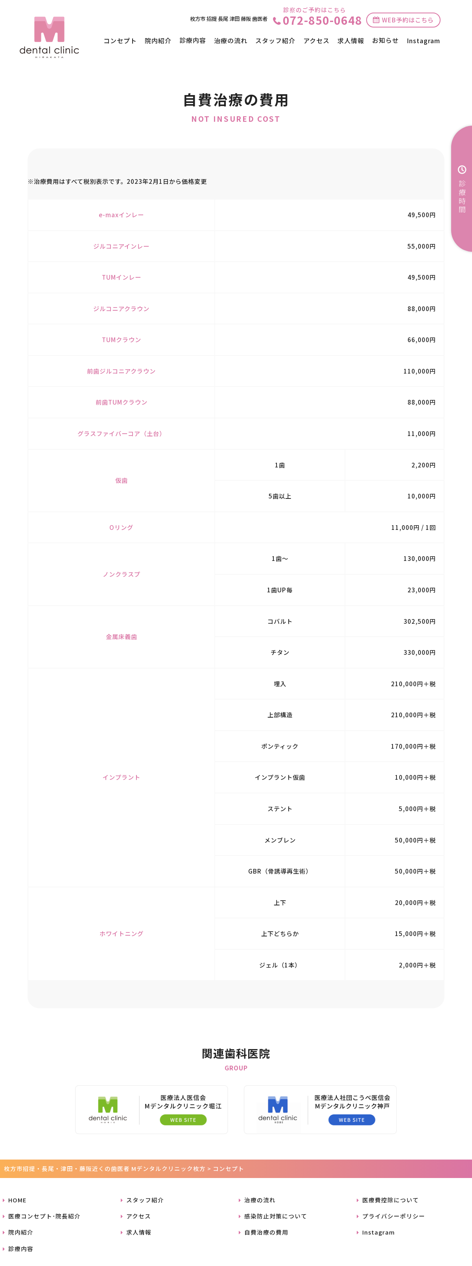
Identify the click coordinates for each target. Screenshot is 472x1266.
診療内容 (20, 1248)
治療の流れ (230, 40)
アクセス (316, 40)
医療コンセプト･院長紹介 (44, 1216)
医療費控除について (390, 1200)
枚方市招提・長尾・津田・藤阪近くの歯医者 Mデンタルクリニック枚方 (105, 1168)
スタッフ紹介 (275, 40)
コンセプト (120, 40)
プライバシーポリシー (393, 1216)
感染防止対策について (275, 1216)
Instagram (423, 40)
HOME (17, 1200)
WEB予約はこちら (408, 19)
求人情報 (350, 40)
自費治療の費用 (266, 1232)
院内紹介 (158, 40)
